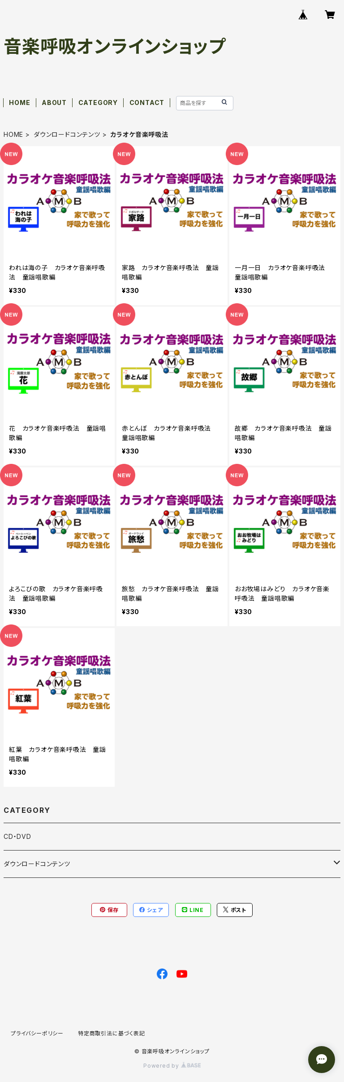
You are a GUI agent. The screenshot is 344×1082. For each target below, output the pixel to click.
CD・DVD (17, 836)
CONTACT (147, 102)
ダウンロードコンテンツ (67, 134)
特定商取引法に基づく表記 (111, 1033)
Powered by (172, 1065)
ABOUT (54, 102)
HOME (19, 102)
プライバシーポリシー (37, 1033)
